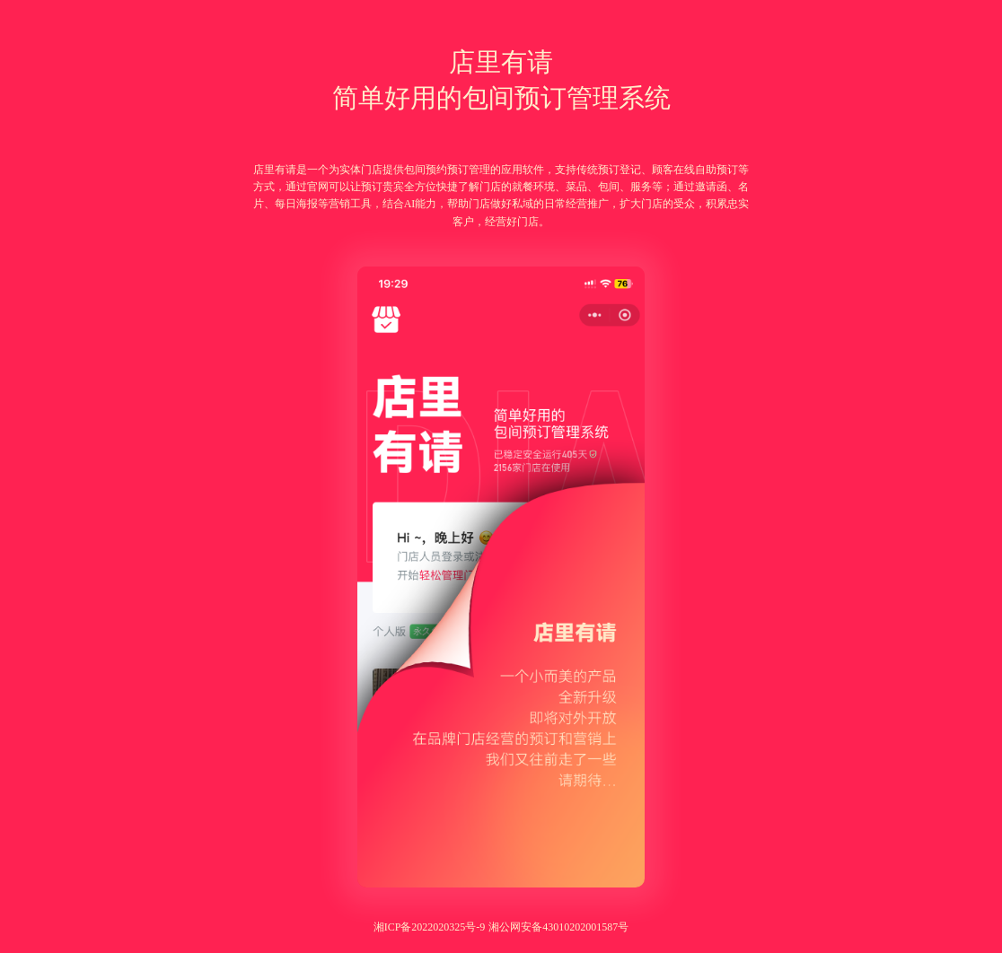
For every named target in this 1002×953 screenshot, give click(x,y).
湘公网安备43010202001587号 (558, 927)
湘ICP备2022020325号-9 (430, 927)
